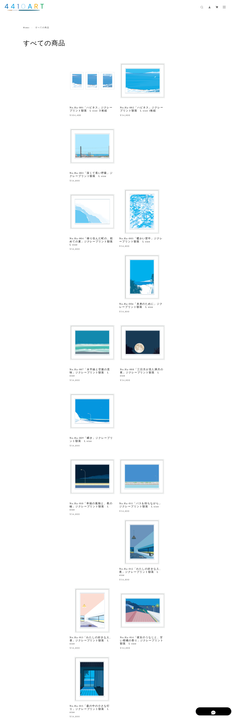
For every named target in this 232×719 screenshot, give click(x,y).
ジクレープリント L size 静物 (40, 98)
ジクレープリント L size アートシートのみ (40, 117)
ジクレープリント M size (37, 106)
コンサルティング (33, 204)
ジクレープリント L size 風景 (40, 72)
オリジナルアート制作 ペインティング (39, 162)
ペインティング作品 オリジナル (39, 140)
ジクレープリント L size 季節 (40, 81)
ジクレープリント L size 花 (39, 89)
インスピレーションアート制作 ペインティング (39, 185)
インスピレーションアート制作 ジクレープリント (39, 174)
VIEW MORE (139, 592)
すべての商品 (30, 64)
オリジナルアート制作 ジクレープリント (39, 151)
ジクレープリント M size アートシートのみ (39, 128)
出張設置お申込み (33, 195)
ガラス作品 (29, 212)
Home (26, 27)
